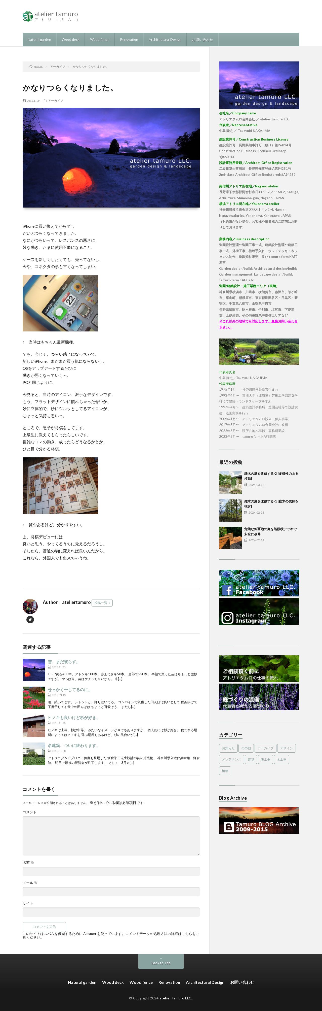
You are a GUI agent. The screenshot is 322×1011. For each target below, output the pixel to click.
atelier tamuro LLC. (175, 998)
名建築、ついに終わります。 (74, 745)
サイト (28, 903)
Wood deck (70, 39)
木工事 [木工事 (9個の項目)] (282, 759)
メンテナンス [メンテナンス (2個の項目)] (232, 759)
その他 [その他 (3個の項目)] (246, 748)
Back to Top (161, 963)
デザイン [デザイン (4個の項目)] (286, 748)
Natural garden (39, 39)
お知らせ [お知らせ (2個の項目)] (228, 748)
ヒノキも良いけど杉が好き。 (74, 717)
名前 (28, 862)
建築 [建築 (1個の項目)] (251, 759)
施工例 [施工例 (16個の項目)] (265, 759)
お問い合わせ (202, 39)
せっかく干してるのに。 (70, 689)
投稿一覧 (100, 603)
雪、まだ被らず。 (64, 661)
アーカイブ (55, 100)
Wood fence (99, 39)
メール (30, 883)
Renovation (129, 39)
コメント (30, 812)
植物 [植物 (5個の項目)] (225, 771)
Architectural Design (165, 39)
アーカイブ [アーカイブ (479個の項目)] (265, 748)
